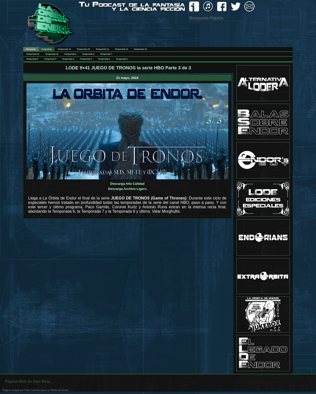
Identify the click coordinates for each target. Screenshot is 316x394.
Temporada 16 (64, 49)
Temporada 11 (32, 54)
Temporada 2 (104, 59)
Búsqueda (31, 49)
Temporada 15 (83, 49)
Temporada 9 (70, 54)
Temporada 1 (122, 59)
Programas (47, 49)
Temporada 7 (106, 54)
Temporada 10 (52, 54)
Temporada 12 (140, 49)
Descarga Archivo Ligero (127, 189)
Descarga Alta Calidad (127, 183)
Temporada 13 (121, 49)
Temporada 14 (102, 49)
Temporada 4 (68, 59)
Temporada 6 (32, 59)
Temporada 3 (86, 59)
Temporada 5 (50, 59)
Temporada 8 (88, 54)
